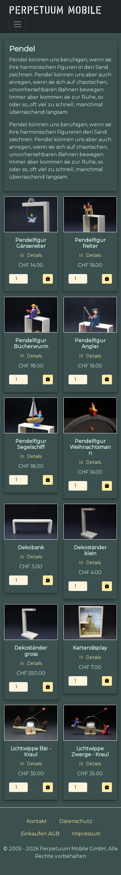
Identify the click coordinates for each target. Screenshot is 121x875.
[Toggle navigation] (17, 24)
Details (31, 255)
